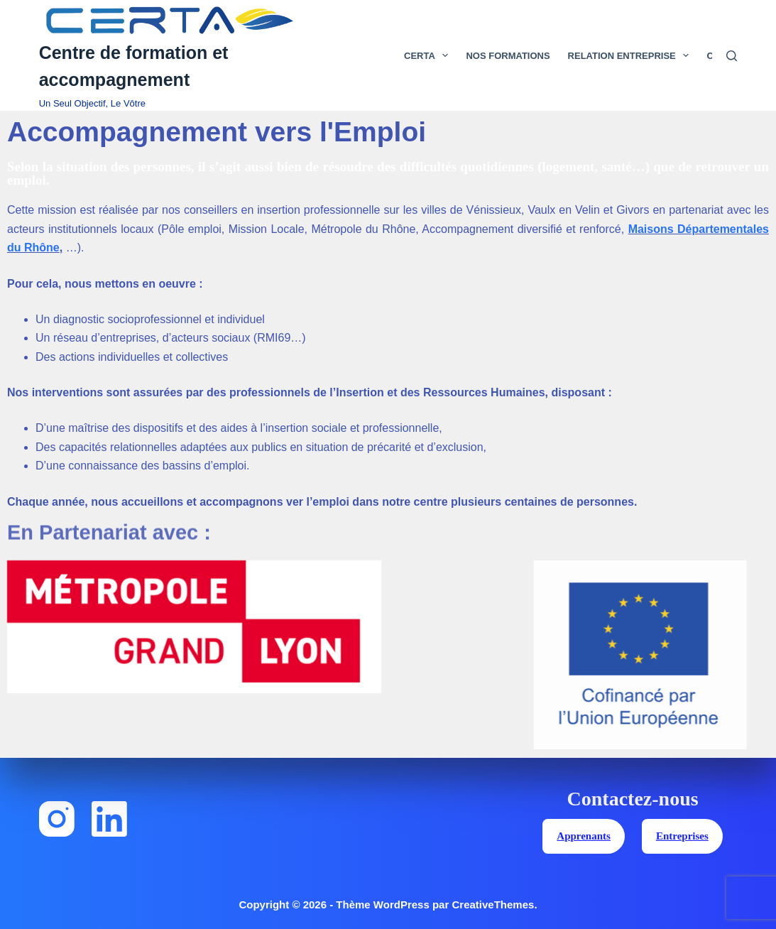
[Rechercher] (731, 55)
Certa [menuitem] (429, 55)
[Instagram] (57, 819)
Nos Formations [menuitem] (508, 55)
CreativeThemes (493, 904)
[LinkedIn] (109, 819)
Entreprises (682, 836)
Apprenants (584, 836)
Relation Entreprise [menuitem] (631, 55)
